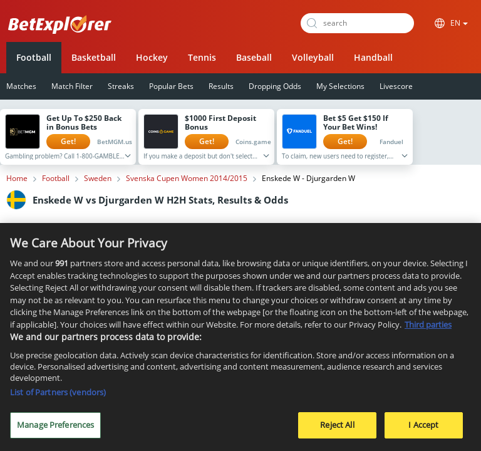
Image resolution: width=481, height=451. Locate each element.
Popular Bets (171, 86)
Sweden (97, 178)
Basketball (93, 57)
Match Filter (72, 86)
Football (33, 57)
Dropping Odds (275, 86)
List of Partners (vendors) (58, 396)
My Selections (340, 86)
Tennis (202, 57)
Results (221, 86)
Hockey (152, 57)
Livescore (396, 86)
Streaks (121, 86)
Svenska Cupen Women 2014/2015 (186, 178)
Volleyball (313, 57)
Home (17, 178)
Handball (373, 57)
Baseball (254, 57)
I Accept (423, 429)
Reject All (337, 429)
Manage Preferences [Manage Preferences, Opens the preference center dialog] (55, 429)
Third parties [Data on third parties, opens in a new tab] (428, 328)
